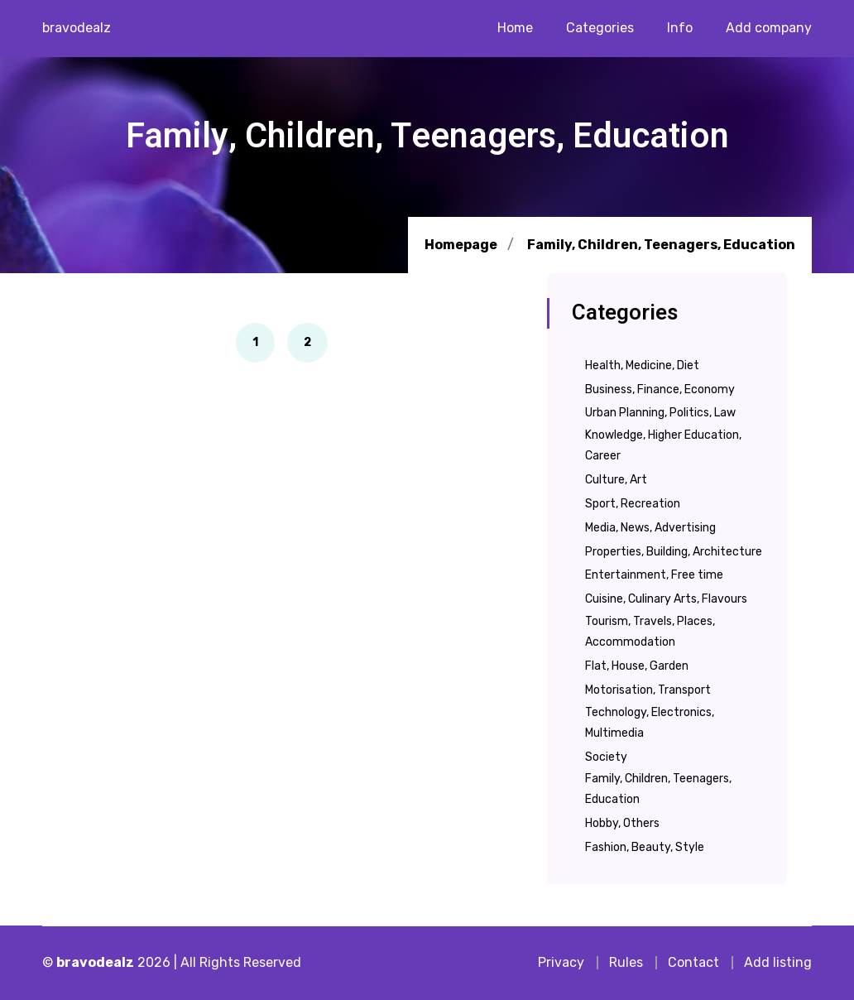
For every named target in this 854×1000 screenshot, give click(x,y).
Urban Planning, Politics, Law (660, 413)
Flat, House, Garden (636, 666)
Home (515, 28)
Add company (769, 28)
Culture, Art (616, 480)
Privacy (561, 962)
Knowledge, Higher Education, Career (663, 445)
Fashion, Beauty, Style (644, 847)
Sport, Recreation (632, 504)
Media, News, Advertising (650, 528)
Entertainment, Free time (654, 575)
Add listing (778, 962)
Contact (693, 962)
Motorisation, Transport (648, 690)
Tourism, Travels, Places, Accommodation (650, 631)
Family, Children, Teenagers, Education (661, 245)
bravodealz (76, 28)
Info (680, 28)
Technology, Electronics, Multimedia (649, 722)
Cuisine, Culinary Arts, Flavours (666, 599)
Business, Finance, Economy (660, 389)
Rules (626, 962)
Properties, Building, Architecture (673, 552)
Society (606, 757)
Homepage (461, 244)
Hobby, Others (622, 823)
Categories (600, 28)
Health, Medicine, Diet (642, 365)
